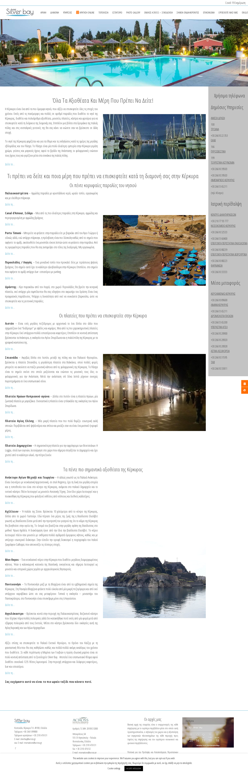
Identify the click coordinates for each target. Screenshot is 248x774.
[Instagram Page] (84, 731)
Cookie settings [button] (114, 768)
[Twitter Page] (79, 731)
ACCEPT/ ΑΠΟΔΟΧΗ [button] (133, 768)
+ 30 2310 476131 (40, 709)
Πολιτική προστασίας (44, 743)
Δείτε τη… (10, 204)
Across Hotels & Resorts (195, 742)
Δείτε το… (10, 164)
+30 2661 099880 (30, 705)
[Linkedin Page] (90, 731)
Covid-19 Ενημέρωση (235, 3)
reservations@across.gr (33, 716)
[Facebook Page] (15, 722)
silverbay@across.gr (28, 712)
